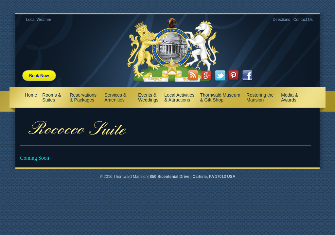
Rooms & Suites (51, 97)
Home (31, 95)
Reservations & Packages (83, 97)
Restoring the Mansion (259, 97)
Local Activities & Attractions (179, 97)
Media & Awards (289, 97)
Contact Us (303, 19)
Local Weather (38, 19)
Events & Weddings (148, 97)
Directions (281, 19)
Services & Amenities (115, 97)
